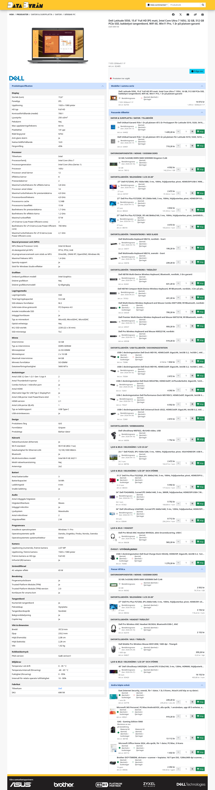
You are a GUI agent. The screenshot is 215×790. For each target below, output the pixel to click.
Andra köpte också (120, 685)
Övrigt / (124, 549)
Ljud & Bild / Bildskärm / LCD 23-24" (129, 447)
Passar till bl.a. (118, 569)
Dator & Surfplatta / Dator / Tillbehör (132, 118)
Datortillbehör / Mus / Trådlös (128, 639)
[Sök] (203, 5)
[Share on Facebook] (173, 14)
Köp (200, 131)
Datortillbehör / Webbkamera (127, 426)
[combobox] (184, 5)
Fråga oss (197, 71)
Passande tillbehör (120, 112)
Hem (11, 14)
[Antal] (185, 131)
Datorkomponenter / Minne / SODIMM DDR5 (134, 153)
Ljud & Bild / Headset (122, 528)
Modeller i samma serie (122, 86)
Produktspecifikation (22, 86)
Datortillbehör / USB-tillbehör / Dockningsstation (139, 347)
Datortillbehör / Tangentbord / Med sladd (134, 234)
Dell (60, 688)
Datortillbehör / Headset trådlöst (130, 619)
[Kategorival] (157, 5)
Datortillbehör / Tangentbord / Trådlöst (134, 269)
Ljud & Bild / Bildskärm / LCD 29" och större (134, 470)
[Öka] (192, 131)
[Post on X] (180, 14)
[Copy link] (195, 14)
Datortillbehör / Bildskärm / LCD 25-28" (132, 177)
